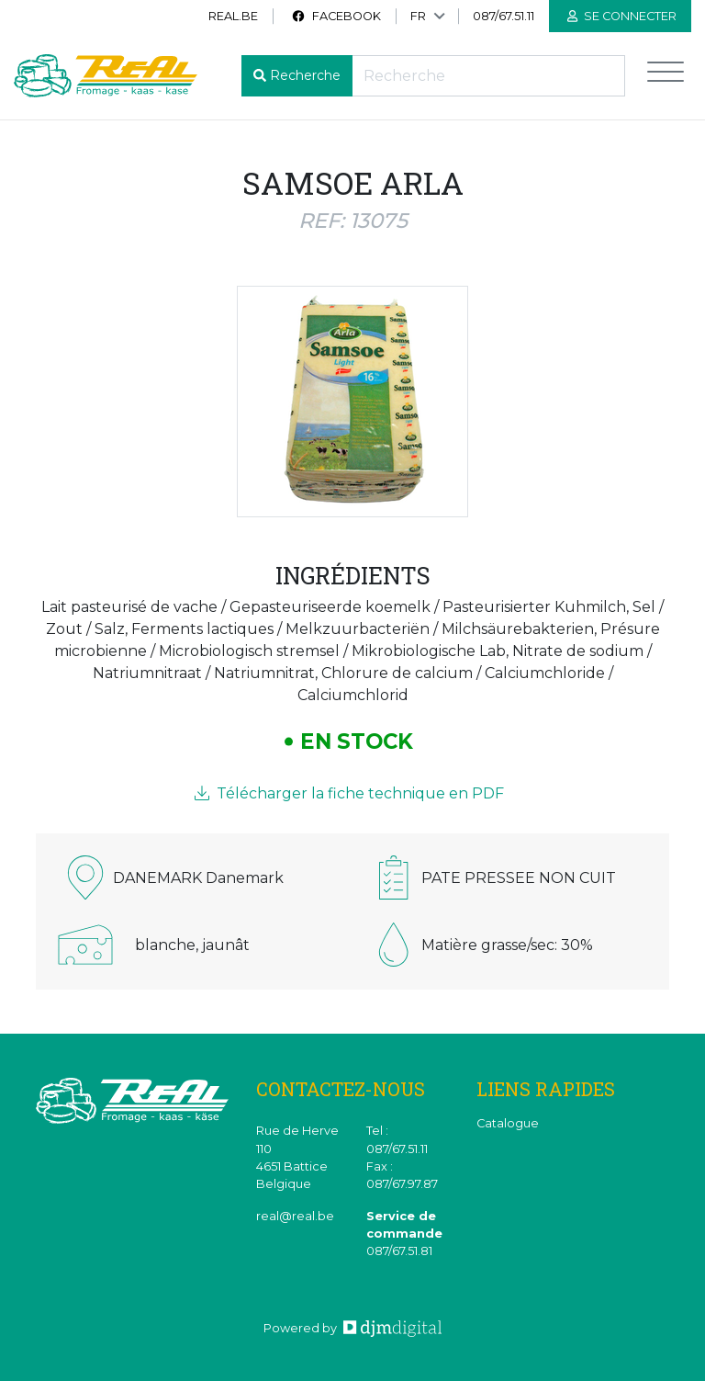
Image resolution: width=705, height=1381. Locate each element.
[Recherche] (488, 75)
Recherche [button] (305, 75)
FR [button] (418, 16)
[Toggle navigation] (665, 75)
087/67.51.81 (399, 1251)
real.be (233, 16)
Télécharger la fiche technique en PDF (349, 793)
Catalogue (507, 1123)
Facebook (336, 16)
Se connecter (622, 16)
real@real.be (295, 1216)
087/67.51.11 (503, 16)
